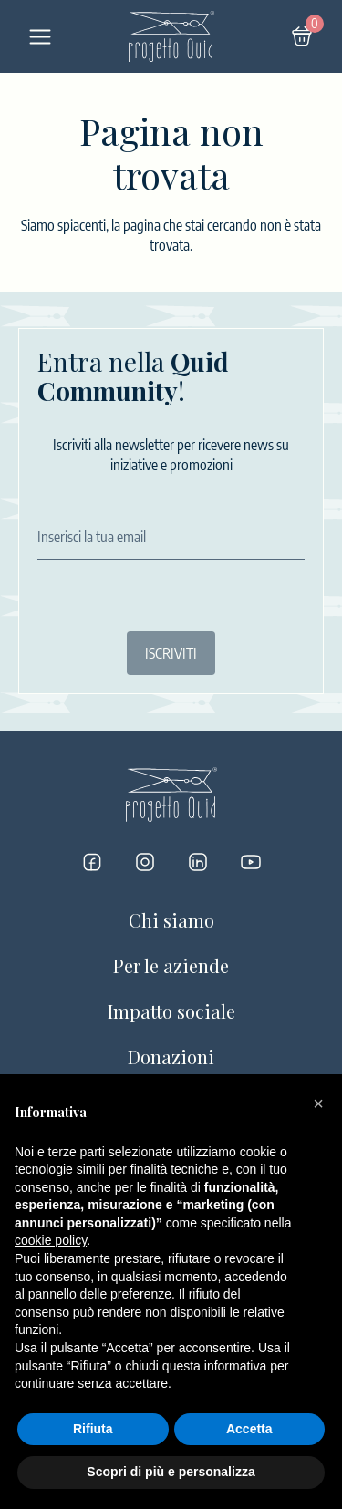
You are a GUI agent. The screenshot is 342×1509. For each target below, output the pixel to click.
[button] (318, 1103)
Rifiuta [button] (93, 1429)
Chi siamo (171, 920)
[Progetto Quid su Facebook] (92, 862)
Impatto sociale (171, 1011)
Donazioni (171, 1056)
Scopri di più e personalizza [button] (170, 1471)
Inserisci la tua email (91, 537)
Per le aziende (171, 965)
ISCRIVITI (171, 653)
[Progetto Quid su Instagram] (145, 862)
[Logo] (171, 36)
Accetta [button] (249, 1429)
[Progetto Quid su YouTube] (251, 862)
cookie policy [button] (51, 1240)
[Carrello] (302, 36)
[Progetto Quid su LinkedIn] (198, 862)
